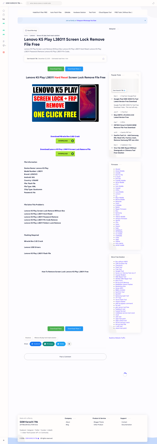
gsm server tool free (122, 307)
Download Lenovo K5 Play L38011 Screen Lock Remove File (65, 149)
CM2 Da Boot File (121, 263)
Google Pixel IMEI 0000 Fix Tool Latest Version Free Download (126, 100)
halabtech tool (120, 309)
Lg (116, 196)
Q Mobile (118, 205)
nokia (117, 238)
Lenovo (117, 194)
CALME (117, 173)
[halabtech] (125, 145)
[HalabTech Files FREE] (40, 12)
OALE (117, 203)
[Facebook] (23, 430)
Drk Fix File (119, 175)
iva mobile (118, 234)
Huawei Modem (120, 275)
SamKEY (118, 294)
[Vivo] (130, 145)
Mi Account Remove (122, 282)
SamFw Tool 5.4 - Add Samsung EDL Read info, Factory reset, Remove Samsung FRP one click (126, 137)
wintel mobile (119, 245)
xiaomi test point (121, 328)
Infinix (117, 190)
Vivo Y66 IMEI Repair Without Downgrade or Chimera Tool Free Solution (125, 150)
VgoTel (117, 220)
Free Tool (118, 269)
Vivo (116, 222)
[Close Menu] (145, 20)
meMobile (118, 236)
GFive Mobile (119, 182)
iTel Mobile (118, 232)
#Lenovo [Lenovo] (28, 338)
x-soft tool (118, 326)
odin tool (118, 317)
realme (117, 241)
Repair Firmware (120, 209)
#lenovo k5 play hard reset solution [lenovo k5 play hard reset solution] (45, 338)
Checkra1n (118, 265)
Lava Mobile (119, 192)
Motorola (118, 201)
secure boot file (120, 324)
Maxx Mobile (119, 198)
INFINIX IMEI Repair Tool (123, 279)
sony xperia (119, 243)
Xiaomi (117, 226)
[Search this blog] (44, 3)
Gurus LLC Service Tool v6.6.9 (125, 273)
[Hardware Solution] (79, 12)
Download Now (56, 69)
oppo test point (120, 319)
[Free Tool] (124, 96)
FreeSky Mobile (120, 180)
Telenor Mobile (120, 217)
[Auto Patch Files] (56, 12)
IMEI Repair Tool (120, 277)
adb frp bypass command (124, 303)
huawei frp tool (120, 311)
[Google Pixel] (132, 96)
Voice (117, 224)
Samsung (118, 213)
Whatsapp (86, 20)
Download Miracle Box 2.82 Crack (65, 136)
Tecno (117, 215)
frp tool (117, 305)
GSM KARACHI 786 (13, 3)
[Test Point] (92, 12)
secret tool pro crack (122, 322)
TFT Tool (118, 298)
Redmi (117, 207)
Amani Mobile (120, 171)
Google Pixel (119, 271)
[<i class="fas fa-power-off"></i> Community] (34, 433)
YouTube (93, 20)
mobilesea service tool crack (125, 313)
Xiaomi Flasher (120, 301)
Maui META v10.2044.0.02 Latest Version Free (124, 116)
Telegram (80, 20)
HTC (116, 184)
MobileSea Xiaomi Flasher (124, 284)
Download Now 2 (74, 69)
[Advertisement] (125, 374)
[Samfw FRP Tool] (126, 132)
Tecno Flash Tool (121, 300)
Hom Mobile (119, 186)
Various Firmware (121, 219)
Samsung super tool (122, 296)
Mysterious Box (120, 286)
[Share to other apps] (69, 344)
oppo (117, 239)
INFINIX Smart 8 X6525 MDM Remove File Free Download (125, 126)
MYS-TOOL (119, 281)
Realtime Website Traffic (117, 338)
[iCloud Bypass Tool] (105, 12)
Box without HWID (121, 262)
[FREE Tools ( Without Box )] (123, 12)
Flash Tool (118, 267)
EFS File (118, 179)
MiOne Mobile (120, 199)
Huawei (117, 188)
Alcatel (117, 169)
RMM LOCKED (120, 290)
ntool (117, 315)
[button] (153, 3)
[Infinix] (123, 122)
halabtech (118, 230)
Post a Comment (65, 357)
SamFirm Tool (119, 292)
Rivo (116, 211)
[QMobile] (67, 12)
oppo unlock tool (121, 321)
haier (117, 228)
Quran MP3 (119, 288)
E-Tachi (117, 177)
